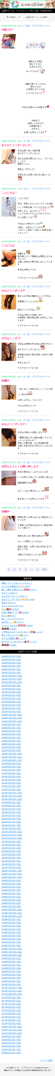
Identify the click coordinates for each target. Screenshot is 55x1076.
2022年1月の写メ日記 (11, 829)
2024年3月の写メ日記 (11, 744)
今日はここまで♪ (11, 338)
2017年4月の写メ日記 (11, 1014)
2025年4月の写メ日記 (11, 702)
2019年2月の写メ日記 (11, 942)
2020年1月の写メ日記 (11, 906)
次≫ (45, 569)
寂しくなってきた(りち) (12, 619)
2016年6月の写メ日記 (11, 1046)
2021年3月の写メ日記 (11, 861)
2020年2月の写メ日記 (11, 903)
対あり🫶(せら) (8, 603)
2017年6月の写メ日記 (11, 1007)
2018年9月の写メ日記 (11, 958)
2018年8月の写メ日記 (11, 962)
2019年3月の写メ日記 (11, 939)
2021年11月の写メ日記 (11, 835)
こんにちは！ (9, 192)
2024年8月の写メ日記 (11, 728)
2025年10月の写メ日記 (11, 682)
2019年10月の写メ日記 (11, 916)
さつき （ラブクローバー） (37, 141)
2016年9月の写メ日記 (11, 1036)
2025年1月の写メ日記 (11, 711)
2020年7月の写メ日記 (11, 887)
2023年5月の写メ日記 (11, 777)
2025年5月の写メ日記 (11, 698)
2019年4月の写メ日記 (11, 936)
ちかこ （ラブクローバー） (37, 188)
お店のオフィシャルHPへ (37, 17)
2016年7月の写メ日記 (11, 1043)
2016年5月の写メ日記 (11, 1049)
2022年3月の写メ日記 (11, 822)
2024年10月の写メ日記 (11, 721)
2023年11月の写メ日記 (11, 757)
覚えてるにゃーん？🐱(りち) (14, 635)
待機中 (5, 380)
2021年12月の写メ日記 (11, 832)
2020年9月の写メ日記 (11, 880)
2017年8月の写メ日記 (11, 1001)
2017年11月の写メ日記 (11, 991)
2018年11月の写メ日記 (11, 952)
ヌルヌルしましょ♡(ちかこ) (14, 596)
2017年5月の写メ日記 (11, 1010)
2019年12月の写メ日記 (11, 910)
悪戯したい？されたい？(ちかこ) (16, 583)
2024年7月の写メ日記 (11, 731)
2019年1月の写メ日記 (11, 946)
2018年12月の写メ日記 (11, 949)
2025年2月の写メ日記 (11, 708)
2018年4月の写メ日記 (11, 975)
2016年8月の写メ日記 (11, 1040)
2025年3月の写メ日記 (11, 705)
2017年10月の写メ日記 (11, 994)
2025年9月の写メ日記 (11, 686)
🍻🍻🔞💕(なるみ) (10, 609)
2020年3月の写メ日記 (11, 900)
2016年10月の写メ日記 (11, 1033)
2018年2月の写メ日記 (11, 981)
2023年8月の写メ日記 (11, 767)
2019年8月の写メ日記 (11, 923)
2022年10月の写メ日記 (11, 799)
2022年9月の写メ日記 (11, 802)
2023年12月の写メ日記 (11, 754)
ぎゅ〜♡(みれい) (9, 593)
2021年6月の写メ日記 (11, 851)
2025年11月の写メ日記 (11, 679)
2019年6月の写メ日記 (11, 929)
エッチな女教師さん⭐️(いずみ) (15, 586)
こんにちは (8, 245)
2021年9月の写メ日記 (11, 842)
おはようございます (13, 290)
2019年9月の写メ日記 (11, 919)
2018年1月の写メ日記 (11, 984)
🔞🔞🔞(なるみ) (8, 629)
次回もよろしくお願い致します (19, 466)
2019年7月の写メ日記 (11, 926)
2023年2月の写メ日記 (11, 786)
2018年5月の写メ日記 (11, 971)
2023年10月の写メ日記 (11, 760)
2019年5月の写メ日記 (11, 932)
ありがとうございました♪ (16, 145)
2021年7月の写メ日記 (11, 848)
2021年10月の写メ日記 (11, 838)
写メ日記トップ (13, 17)
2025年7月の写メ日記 (11, 692)
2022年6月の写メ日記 (11, 812)
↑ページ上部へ (47, 1060)
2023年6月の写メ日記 (11, 773)
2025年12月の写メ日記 (11, 676)
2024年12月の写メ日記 (11, 715)
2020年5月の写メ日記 (11, 894)
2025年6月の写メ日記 (11, 695)
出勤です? (7, 29)
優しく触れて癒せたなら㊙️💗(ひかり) (19, 590)
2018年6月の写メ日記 (11, 968)
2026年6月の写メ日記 (11, 656)
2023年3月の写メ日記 (11, 783)
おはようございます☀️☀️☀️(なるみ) (18, 599)
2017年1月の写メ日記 (11, 1023)
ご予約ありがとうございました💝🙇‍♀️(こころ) (22, 632)
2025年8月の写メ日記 (11, 689)
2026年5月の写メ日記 (11, 660)
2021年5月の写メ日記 (11, 854)
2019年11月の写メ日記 (11, 913)
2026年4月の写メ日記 (11, 663)
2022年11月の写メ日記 (11, 796)
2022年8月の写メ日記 (11, 806)
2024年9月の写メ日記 (11, 725)
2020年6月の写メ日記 (11, 890)
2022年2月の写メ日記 (11, 825)
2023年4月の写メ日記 (11, 780)
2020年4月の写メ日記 (11, 897)
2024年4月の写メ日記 (11, 741)
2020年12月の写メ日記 (11, 871)
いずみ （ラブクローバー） (37, 25)
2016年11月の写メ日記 (11, 1030)
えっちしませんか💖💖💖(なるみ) (17, 625)
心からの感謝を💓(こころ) (13, 638)
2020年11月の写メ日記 (11, 874)
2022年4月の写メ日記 (11, 819)
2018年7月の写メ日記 (11, 965)
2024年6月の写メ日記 (11, 734)
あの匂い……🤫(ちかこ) (12, 622)
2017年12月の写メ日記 (11, 988)
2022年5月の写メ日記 (11, 815)
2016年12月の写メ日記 (11, 1027)
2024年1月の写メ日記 (11, 750)
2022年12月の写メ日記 (11, 793)
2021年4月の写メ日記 (11, 858)
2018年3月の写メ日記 (11, 978)
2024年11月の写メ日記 (11, 718)
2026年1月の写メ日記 (11, 673)
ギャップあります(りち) (12, 606)
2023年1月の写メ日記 (11, 790)
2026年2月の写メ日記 (11, 669)
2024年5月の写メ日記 (11, 738)
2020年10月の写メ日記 (11, 877)
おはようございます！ (14, 424)
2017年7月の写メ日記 (11, 1004)
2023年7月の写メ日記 (11, 770)
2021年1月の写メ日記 (11, 867)
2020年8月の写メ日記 (11, 884)
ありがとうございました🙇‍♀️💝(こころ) (19, 642)
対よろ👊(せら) (8, 616)
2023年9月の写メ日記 (11, 763)
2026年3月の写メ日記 (11, 666)
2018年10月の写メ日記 (11, 955)
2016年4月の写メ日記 (11, 1053)
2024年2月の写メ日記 (11, 747)
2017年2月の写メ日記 (11, 1020)
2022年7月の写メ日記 (11, 809)
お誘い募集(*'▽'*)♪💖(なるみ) (15, 612)
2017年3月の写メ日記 (11, 1017)
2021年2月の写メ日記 (11, 864)
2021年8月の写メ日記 (11, 845)
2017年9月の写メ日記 (11, 997)
